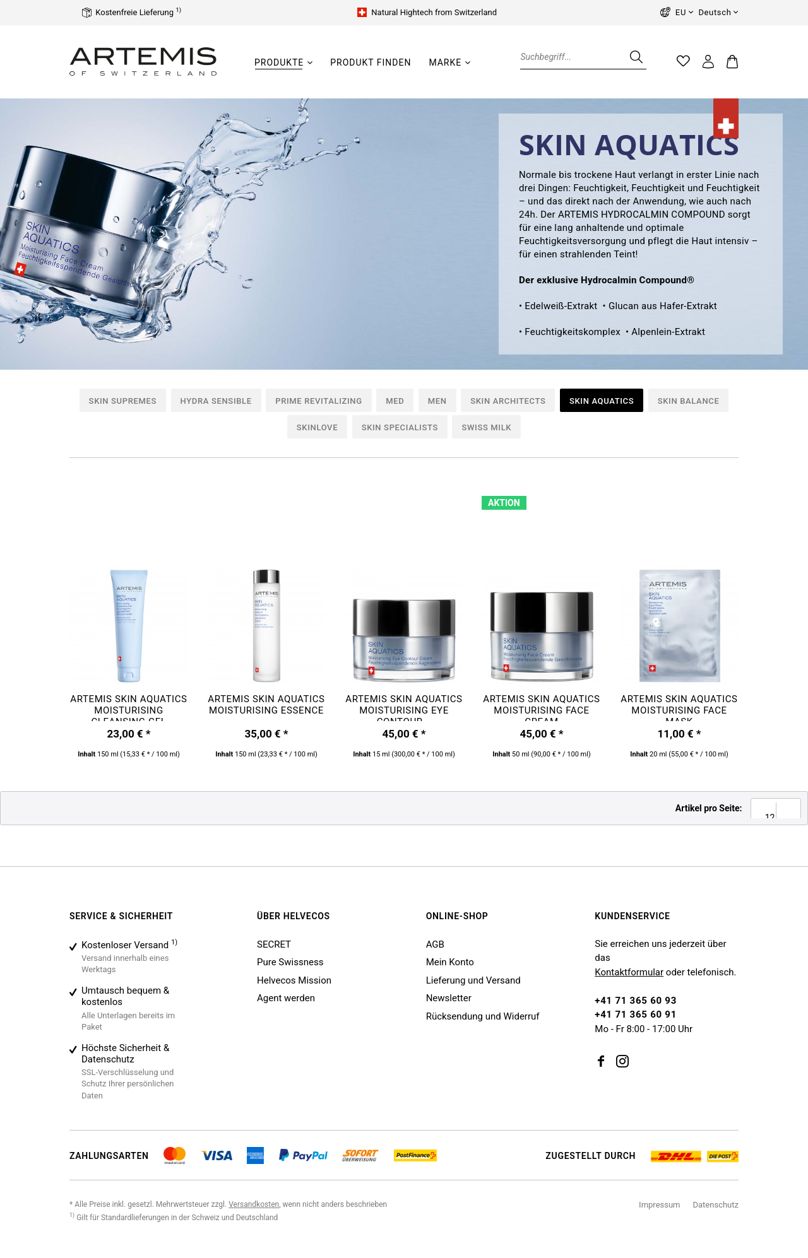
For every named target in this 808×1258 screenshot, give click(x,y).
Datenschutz (716, 1204)
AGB (435, 944)
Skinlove (317, 427)
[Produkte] (279, 62)
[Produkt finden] (370, 62)
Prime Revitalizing (318, 401)
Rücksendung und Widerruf (483, 1016)
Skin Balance (689, 401)
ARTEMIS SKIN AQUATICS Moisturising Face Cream (541, 707)
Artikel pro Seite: (708, 808)
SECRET (274, 944)
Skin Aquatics (601, 401)
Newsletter (449, 998)
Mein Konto (450, 962)
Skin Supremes (123, 401)
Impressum (659, 1204)
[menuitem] (283, 68)
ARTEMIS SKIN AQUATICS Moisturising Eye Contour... (403, 707)
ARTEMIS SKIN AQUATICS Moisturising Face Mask (679, 707)
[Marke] (445, 62)
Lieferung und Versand (473, 980)
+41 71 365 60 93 (636, 1000)
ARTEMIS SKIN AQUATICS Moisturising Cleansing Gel (128, 707)
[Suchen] (635, 56)
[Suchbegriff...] (583, 56)
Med (395, 401)
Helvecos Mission (294, 980)
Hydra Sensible (216, 401)
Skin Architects (507, 401)
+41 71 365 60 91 (636, 1014)
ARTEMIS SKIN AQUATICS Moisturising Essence (266, 704)
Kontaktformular (629, 972)
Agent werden (286, 998)
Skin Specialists (400, 427)
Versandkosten (254, 1204)
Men (437, 401)
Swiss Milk (486, 427)
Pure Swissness (290, 962)
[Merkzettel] (684, 61)
